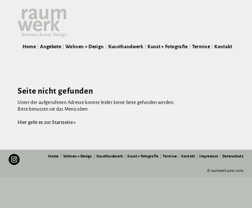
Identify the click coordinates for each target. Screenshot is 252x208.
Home (29, 46)
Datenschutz (232, 156)
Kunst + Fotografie (167, 46)
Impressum (208, 156)
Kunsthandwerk (125, 46)
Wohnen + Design (84, 46)
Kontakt (223, 46)
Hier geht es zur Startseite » (47, 122)
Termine (201, 46)
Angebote (50, 46)
